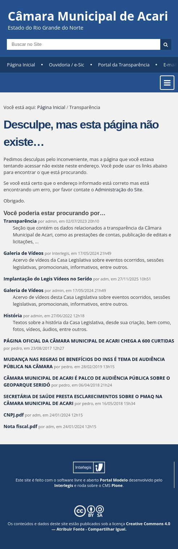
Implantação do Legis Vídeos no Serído (48, 278)
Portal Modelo (114, 480)
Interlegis (63, 485)
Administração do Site (118, 189)
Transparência (20, 221)
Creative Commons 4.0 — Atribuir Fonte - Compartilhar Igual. (110, 526)
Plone (117, 485)
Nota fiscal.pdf (20, 426)
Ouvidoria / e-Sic (66, 64)
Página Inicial (21, 64)
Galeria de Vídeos (23, 253)
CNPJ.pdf (14, 414)
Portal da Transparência (123, 64)
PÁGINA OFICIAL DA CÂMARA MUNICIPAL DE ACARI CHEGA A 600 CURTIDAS (89, 340)
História (13, 315)
